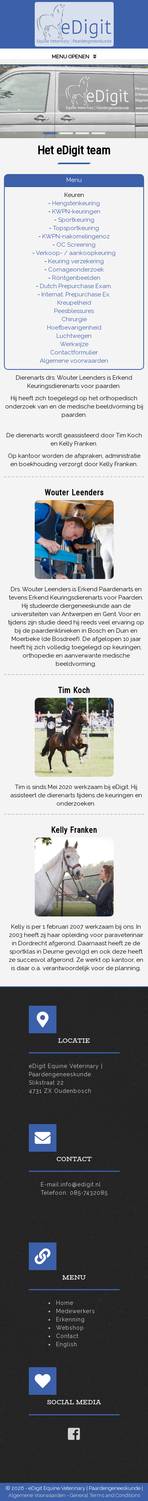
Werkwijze (74, 344)
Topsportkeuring (76, 228)
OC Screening (76, 244)
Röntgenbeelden (76, 277)
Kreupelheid (74, 302)
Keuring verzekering (76, 261)
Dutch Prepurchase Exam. (76, 286)
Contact (67, 1336)
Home (64, 1303)
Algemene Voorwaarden (37, 1495)
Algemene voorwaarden (74, 360)
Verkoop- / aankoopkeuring (76, 253)
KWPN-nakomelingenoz (76, 236)
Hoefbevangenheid (74, 327)
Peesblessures (74, 311)
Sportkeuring (76, 219)
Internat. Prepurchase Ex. (76, 294)
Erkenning (70, 1319)
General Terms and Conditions (105, 1495)
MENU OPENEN (74, 57)
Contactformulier (74, 352)
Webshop (70, 1328)
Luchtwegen (74, 335)
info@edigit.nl (81, 1184)
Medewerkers (75, 1311)
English (66, 1344)
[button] (50, 133)
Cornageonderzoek (76, 269)
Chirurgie (74, 319)
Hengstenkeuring (76, 203)
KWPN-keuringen (76, 211)
